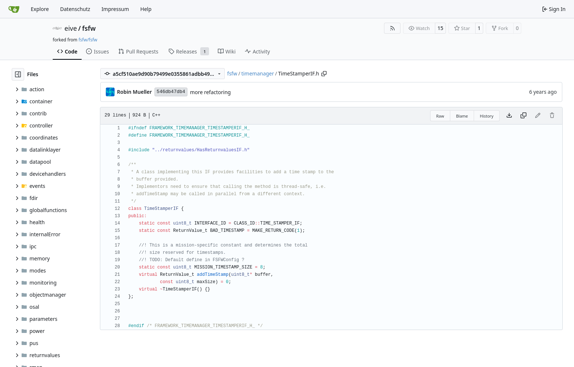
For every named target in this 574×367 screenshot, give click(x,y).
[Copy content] (523, 116)
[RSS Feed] (392, 28)
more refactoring (210, 92)
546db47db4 (171, 91)
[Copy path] (324, 73)
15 (440, 28)
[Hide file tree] (18, 74)
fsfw (89, 28)
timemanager (257, 73)
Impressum (115, 8)
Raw (440, 116)
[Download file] (509, 116)
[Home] (14, 9)
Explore (40, 8)
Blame (462, 116)
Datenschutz (75, 8)
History (486, 116)
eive (70, 28)
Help (146, 8)
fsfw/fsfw (87, 40)
